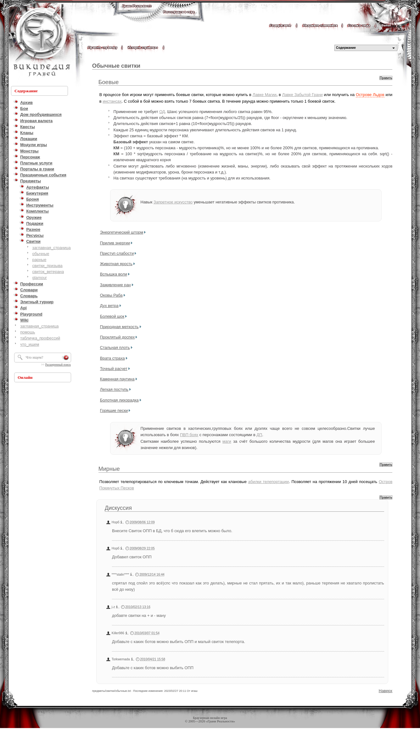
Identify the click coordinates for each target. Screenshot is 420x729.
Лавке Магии (265, 94)
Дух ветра (109, 305)
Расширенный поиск (58, 364)
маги (226, 441)
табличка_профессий (40, 338)
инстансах (112, 101)
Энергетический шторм (121, 232)
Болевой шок (112, 316)
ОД (162, 111)
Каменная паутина (117, 379)
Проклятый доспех (117, 337)
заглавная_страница (51, 247)
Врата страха (112, 358)
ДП (259, 434)
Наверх (386, 690)
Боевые (108, 82)
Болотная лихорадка (119, 400)
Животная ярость (116, 263)
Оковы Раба (111, 295)
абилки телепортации (268, 481)
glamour (39, 277)
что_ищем (29, 344)
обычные (40, 253)
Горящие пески (114, 410)
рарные (39, 259)
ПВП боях (189, 434)
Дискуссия (118, 508)
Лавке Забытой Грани (302, 94)
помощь (27, 332)
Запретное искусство (173, 202)
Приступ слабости (117, 253)
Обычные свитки (116, 66)
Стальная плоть (115, 347)
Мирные (109, 469)
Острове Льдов (370, 94)
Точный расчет (113, 368)
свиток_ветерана (48, 271)
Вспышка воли (113, 274)
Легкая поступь (114, 389)
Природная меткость (119, 326)
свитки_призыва (47, 265)
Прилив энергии (115, 243)
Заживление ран (115, 284)
